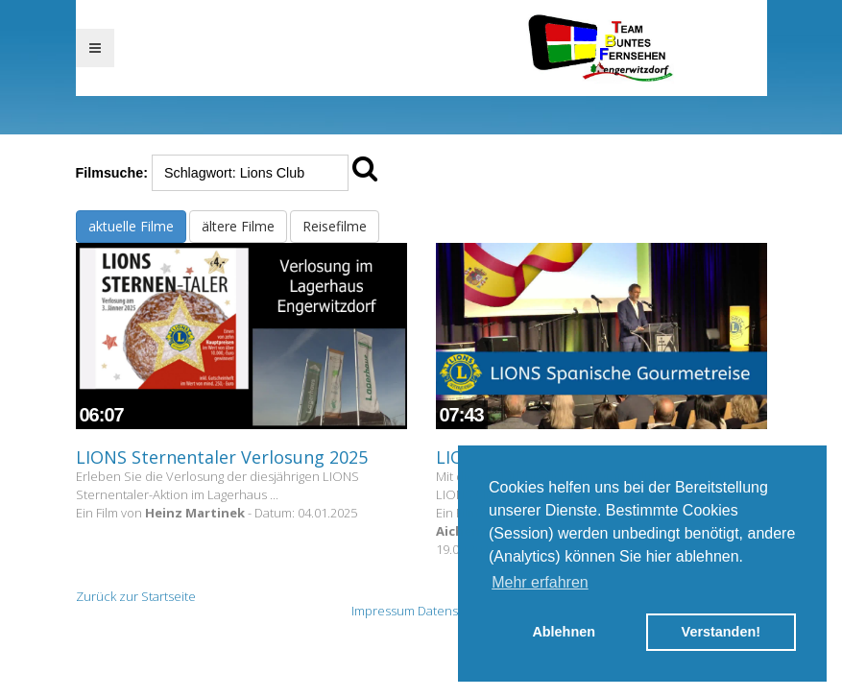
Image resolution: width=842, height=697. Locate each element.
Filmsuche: (112, 172)
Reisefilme (334, 226)
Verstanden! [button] (721, 631)
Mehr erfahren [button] (540, 582)
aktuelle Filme (131, 226)
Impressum (383, 610)
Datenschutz (454, 610)
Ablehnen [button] (563, 631)
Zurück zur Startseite (136, 596)
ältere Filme (238, 226)
